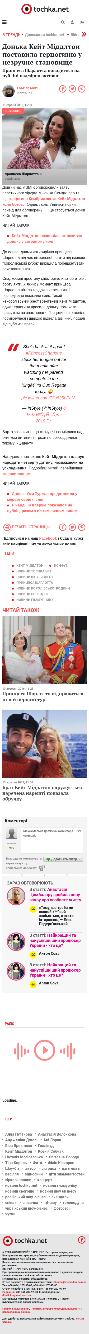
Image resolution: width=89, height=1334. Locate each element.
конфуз (61, 565)
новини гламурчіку (60, 1185)
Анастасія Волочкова (57, 1134)
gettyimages (12, 178)
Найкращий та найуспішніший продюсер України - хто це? (55, 940)
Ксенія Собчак (51, 1151)
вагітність (71, 1168)
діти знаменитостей (66, 1174)
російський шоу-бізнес (25, 1197)
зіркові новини (18, 1180)
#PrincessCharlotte (44, 353)
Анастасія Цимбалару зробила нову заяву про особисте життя (55, 894)
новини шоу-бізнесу (34, 577)
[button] (72, 22)
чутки (10, 1214)
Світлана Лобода (64, 1157)
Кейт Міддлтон (29, 565)
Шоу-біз (12, 1168)
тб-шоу (50, 1202)
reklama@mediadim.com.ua (69, 1282)
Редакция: (8, 1292)
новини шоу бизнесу (58, 1191)
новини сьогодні (32, 594)
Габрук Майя (28, 88)
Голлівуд (46, 1145)
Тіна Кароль (16, 1163)
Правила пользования (15, 1308)
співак (11, 1202)
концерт (44, 1180)
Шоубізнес (13, 111)
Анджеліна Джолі (21, 1140)
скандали (60, 1197)
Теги (9, 1119)
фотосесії (62, 1208)
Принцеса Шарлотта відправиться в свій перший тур (43, 696)
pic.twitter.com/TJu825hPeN (48, 398)
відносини (34, 1174)
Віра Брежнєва (18, 1145)
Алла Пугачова (18, 1134)
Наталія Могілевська (24, 1157)
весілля (12, 1174)
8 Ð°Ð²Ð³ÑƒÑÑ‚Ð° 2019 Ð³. (46, 414)
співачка (30, 1202)
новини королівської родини (43, 588)
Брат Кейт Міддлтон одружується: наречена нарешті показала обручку (43, 793)
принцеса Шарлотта (34, 583)
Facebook (48, 538)
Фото (37, 1163)
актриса (49, 1168)
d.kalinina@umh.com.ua (16, 1295)
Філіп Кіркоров (61, 1163)
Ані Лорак (52, 1140)
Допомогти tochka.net (45, 35)
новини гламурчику (34, 600)
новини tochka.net (34, 571)
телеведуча (73, 1202)
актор (30, 1168)
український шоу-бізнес (26, 1208)
